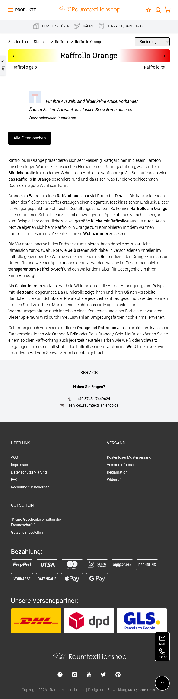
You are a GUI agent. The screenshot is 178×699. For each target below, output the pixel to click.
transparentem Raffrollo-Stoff (35, 269)
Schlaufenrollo (28, 285)
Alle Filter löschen (29, 138)
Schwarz (149, 340)
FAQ (14, 479)
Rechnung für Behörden (30, 487)
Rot (104, 256)
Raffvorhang (68, 195)
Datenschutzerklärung (29, 472)
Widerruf (114, 479)
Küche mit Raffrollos (110, 221)
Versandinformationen (125, 465)
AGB (14, 457)
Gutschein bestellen (27, 532)
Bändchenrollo (21, 172)
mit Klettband (21, 292)
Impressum (20, 465)
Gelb (71, 250)
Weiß (131, 346)
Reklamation (117, 472)
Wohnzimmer (95, 233)
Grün (74, 333)
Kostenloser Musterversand (129, 457)
